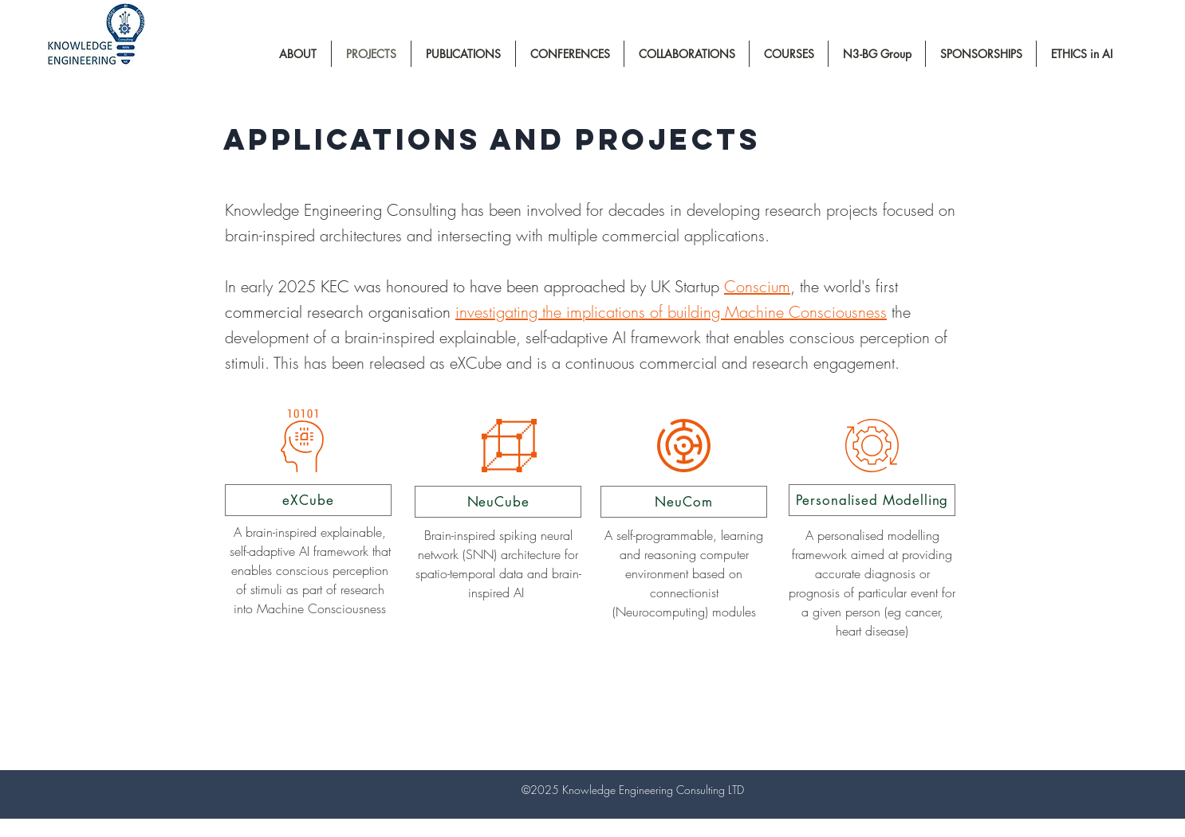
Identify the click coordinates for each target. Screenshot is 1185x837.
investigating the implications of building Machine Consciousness (671, 312)
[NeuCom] (683, 502)
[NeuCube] (498, 502)
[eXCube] (308, 500)
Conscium (757, 286)
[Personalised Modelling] (872, 500)
